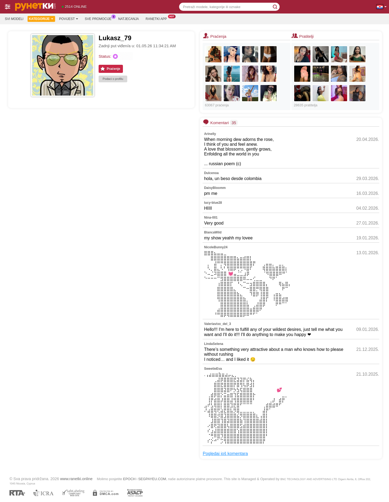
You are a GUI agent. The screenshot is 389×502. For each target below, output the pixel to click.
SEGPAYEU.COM (152, 479)
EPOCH (129, 479)
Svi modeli (14, 19)
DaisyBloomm (215, 188)
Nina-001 (210, 217)
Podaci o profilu (113, 78)
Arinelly (210, 134)
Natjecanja (128, 19)
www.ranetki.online (76, 479)
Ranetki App (158, 18)
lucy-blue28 (213, 203)
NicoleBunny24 (215, 247)
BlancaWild (213, 232)
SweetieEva (213, 369)
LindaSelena (213, 344)
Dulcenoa (211, 173)
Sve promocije (99, 18)
